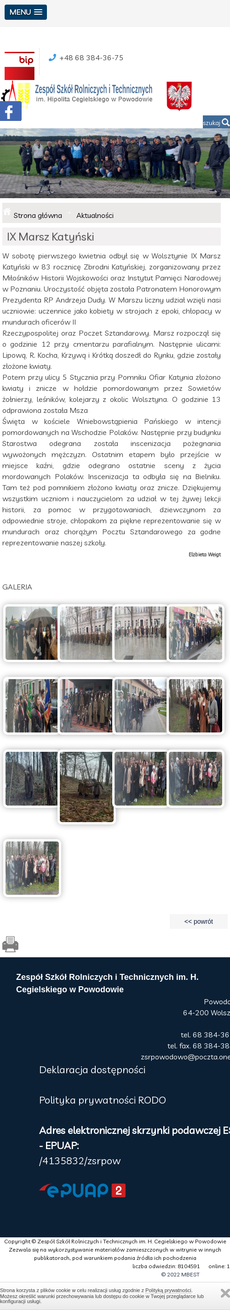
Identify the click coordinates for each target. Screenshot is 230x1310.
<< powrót (198, 921)
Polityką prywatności (168, 1290)
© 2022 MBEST (180, 1274)
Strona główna (38, 215)
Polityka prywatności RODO (102, 1099)
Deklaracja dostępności (92, 1069)
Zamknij (225, 1293)
